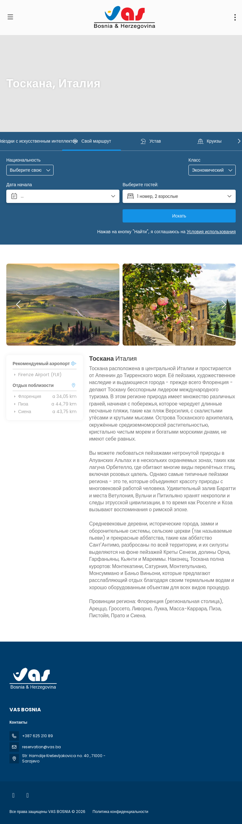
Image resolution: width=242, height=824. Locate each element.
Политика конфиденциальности (120, 811)
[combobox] (25, 170)
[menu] (235, 17)
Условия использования (211, 231)
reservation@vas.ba (41, 747)
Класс (194, 160)
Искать (179, 216)
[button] (3, 141)
